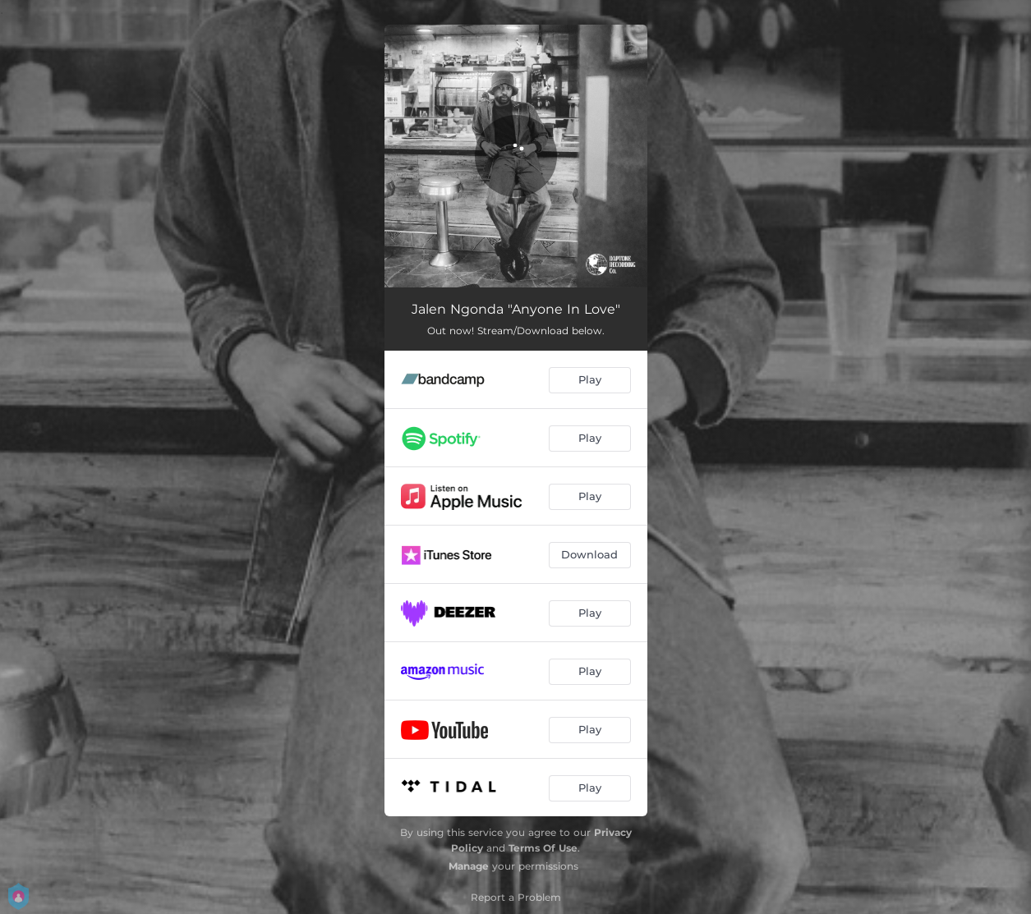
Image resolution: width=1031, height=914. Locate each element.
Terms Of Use (543, 848)
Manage (469, 866)
